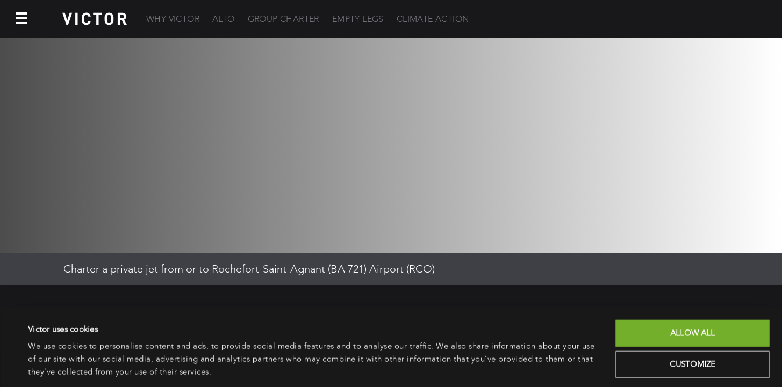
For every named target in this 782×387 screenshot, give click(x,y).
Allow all (692, 298)
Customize (692, 328)
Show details (51, 366)
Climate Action (433, 19)
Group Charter (283, 19)
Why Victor (172, 19)
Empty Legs (358, 19)
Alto (223, 19)
